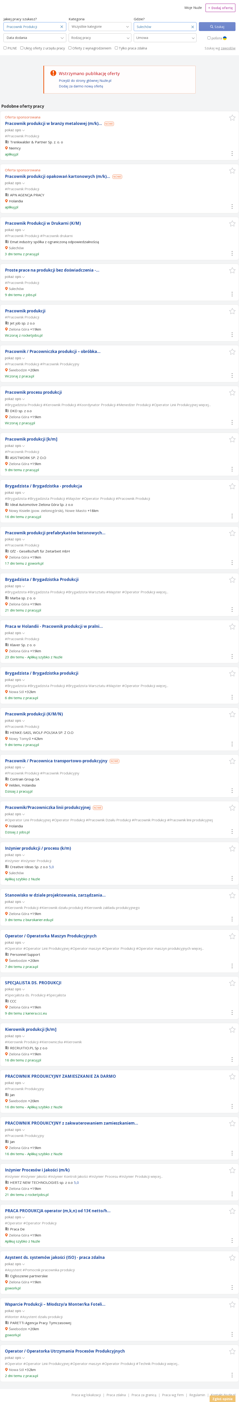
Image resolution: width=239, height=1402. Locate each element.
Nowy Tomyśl (20, 738)
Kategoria (76, 19)
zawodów (228, 48)
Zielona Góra (19, 329)
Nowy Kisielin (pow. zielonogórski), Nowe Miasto (48, 510)
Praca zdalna (116, 1395)
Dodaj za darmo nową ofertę (81, 86)
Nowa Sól (16, 691)
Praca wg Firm (173, 1395)
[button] (232, 118)
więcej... (205, 404)
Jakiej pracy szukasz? (20, 19)
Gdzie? (139, 19)
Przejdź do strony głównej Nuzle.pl (85, 80)
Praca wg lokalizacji (86, 1395)
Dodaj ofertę (220, 8)
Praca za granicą (143, 1395)
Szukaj (219, 26)
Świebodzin (18, 370)
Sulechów (16, 247)
